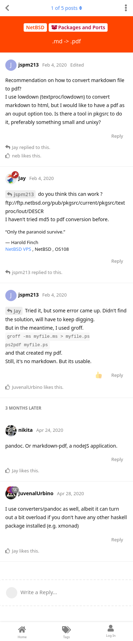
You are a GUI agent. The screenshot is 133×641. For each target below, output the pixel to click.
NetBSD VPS (18, 249)
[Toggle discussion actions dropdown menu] (126, 8)
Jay (17, 310)
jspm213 (24, 194)
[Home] (22, 631)
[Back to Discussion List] (7, 8)
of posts (66, 8)
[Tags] (66, 631)
